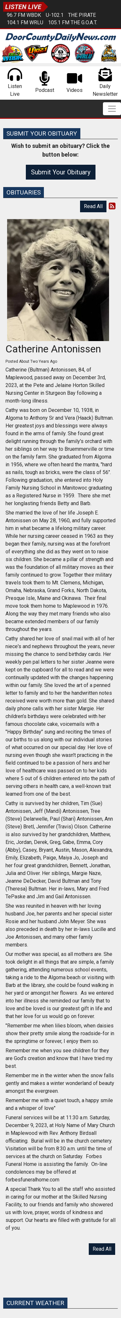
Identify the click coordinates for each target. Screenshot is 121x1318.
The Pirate (82, 15)
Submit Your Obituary (60, 172)
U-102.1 (55, 15)
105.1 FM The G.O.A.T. (72, 22)
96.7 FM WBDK (24, 15)
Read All (93, 206)
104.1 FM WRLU (25, 22)
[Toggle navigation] (112, 108)
